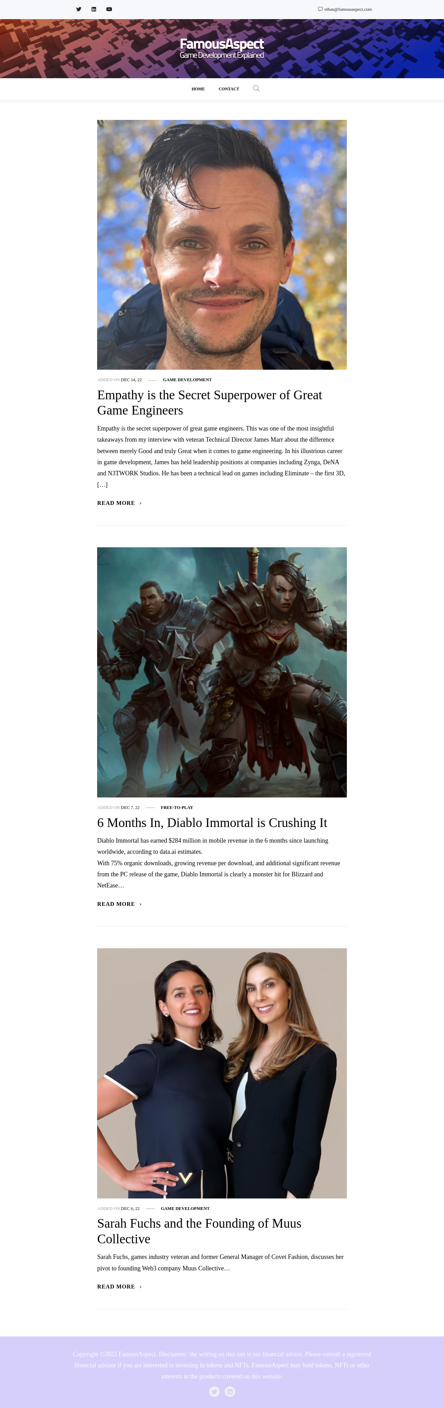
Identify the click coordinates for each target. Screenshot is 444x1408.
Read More (119, 503)
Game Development (187, 379)
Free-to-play (177, 807)
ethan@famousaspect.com (345, 9)
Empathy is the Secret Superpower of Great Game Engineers (209, 403)
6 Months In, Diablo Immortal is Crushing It (212, 823)
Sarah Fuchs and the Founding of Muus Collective (199, 1231)
